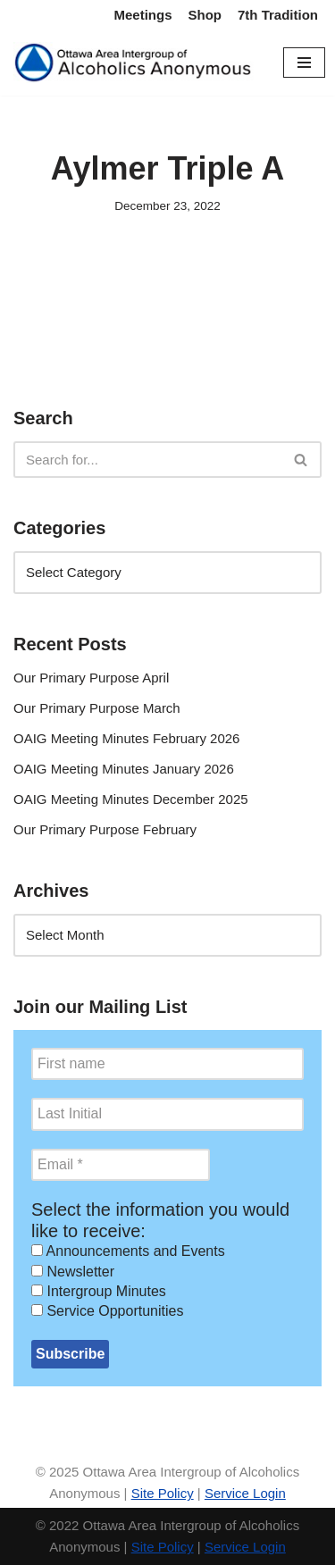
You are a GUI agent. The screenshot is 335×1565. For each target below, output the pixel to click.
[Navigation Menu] (304, 62)
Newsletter (72, 1271)
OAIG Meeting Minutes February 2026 (126, 738)
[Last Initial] (167, 1114)
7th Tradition (278, 14)
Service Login (245, 1493)
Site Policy (162, 1493)
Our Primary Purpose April (91, 677)
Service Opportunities (107, 1310)
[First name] (167, 1064)
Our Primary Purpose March (96, 708)
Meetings (142, 14)
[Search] (147, 459)
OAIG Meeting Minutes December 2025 (130, 799)
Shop (205, 14)
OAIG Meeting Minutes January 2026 (123, 768)
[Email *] (120, 1165)
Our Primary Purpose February (105, 829)
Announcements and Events (128, 1251)
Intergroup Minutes (98, 1291)
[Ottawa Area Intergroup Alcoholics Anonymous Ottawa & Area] (134, 62)
